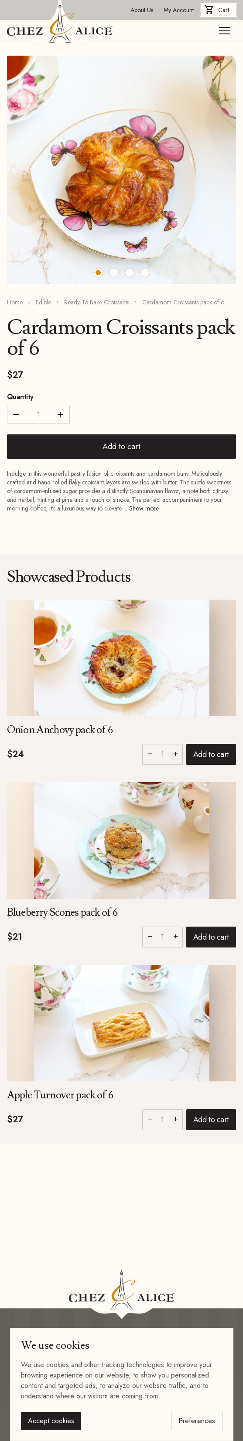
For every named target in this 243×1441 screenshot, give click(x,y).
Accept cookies (51, 1421)
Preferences (196, 1421)
